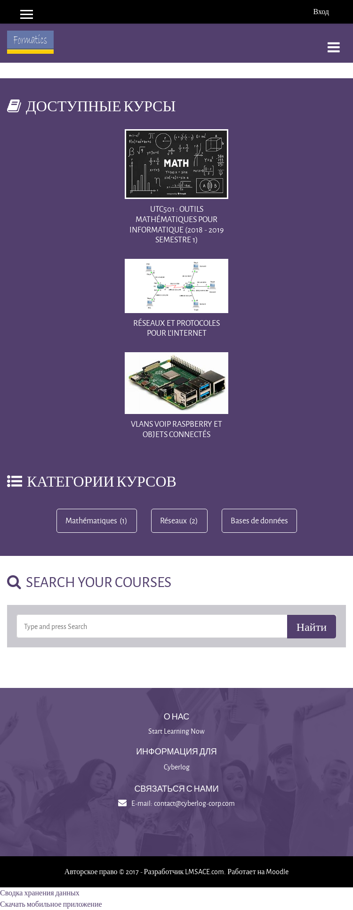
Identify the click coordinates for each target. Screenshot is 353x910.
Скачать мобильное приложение (51, 904)
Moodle (277, 872)
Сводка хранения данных (40, 893)
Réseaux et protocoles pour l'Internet (176, 328)
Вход (321, 12)
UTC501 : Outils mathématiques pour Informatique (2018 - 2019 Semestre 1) (176, 224)
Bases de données (259, 520)
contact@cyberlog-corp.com (194, 803)
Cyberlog (177, 767)
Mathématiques (91, 520)
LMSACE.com (204, 872)
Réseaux (173, 520)
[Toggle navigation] (333, 42)
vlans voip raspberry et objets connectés (176, 428)
